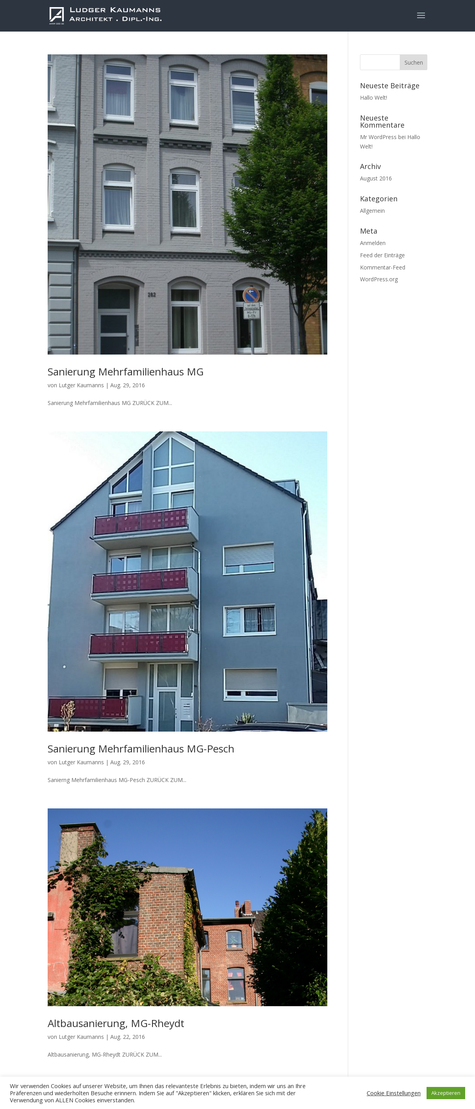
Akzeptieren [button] (445, 1092)
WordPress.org (379, 279)
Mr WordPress (378, 137)
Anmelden (373, 243)
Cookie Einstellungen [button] (394, 1092)
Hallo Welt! (373, 97)
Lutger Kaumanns (81, 385)
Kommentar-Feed (382, 267)
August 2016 (376, 178)
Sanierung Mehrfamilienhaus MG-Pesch (141, 748)
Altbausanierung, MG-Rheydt (116, 1023)
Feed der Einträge (382, 255)
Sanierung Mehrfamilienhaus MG (126, 371)
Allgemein (372, 210)
